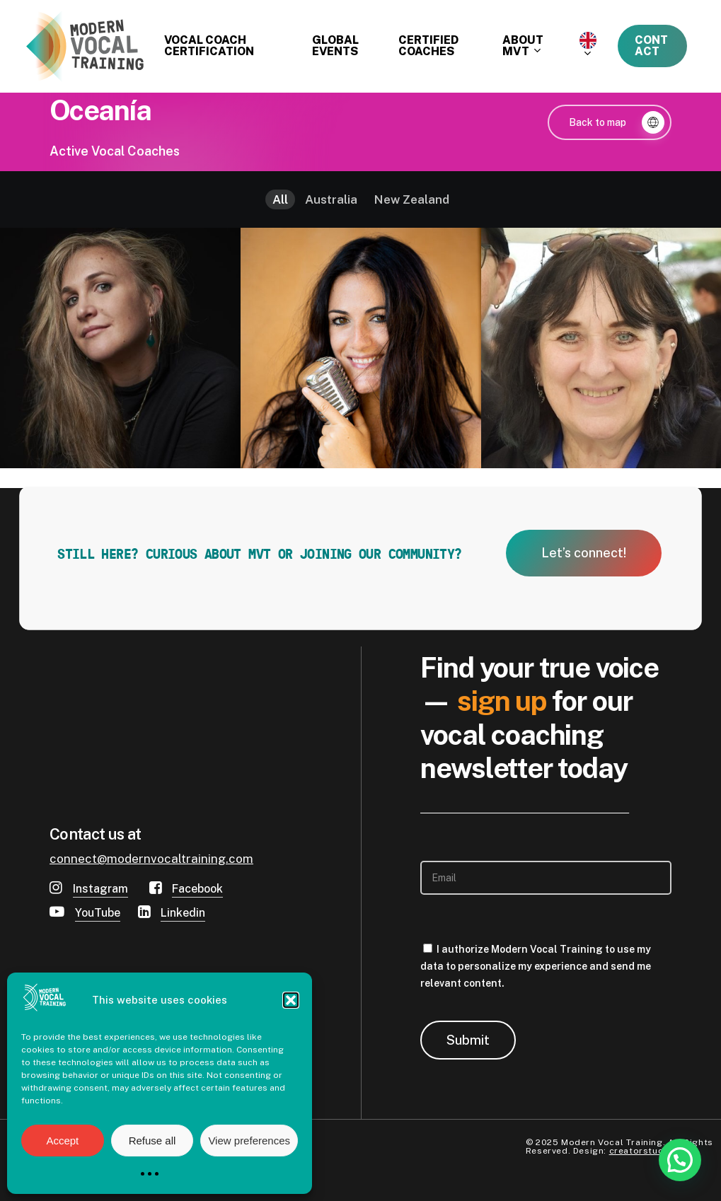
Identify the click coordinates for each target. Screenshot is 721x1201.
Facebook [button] (197, 888)
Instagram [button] (100, 888)
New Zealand (411, 199)
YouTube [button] (97, 912)
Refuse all (152, 1141)
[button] (291, 1000)
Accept (62, 1141)
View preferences (249, 1141)
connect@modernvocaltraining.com (151, 859)
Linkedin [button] (183, 912)
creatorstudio (641, 1151)
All (280, 199)
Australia (331, 199)
